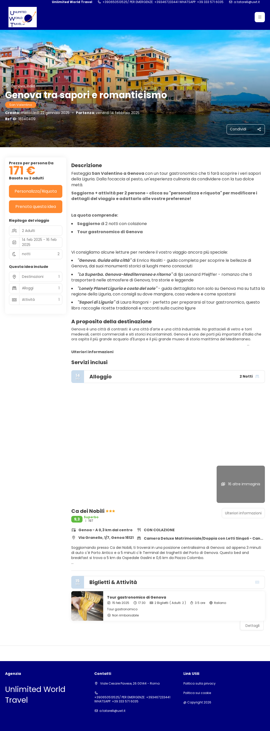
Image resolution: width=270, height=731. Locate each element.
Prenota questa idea (35, 206)
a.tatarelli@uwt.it (247, 2)
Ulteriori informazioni (92, 351)
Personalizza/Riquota (36, 191)
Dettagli (252, 625)
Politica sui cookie (197, 693)
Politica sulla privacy (199, 684)
